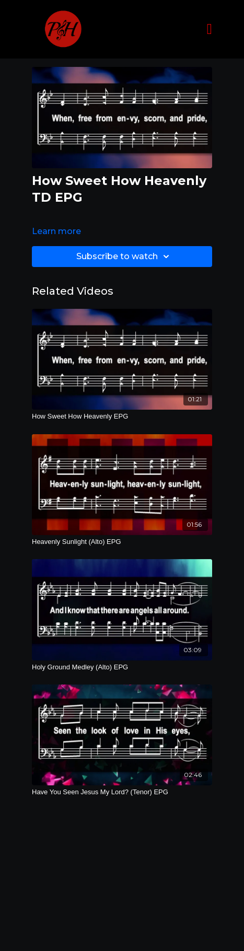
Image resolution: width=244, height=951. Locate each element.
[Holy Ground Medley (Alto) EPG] (122, 667)
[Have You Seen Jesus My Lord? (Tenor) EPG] (122, 792)
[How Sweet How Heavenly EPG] (122, 416)
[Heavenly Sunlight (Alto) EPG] (122, 542)
